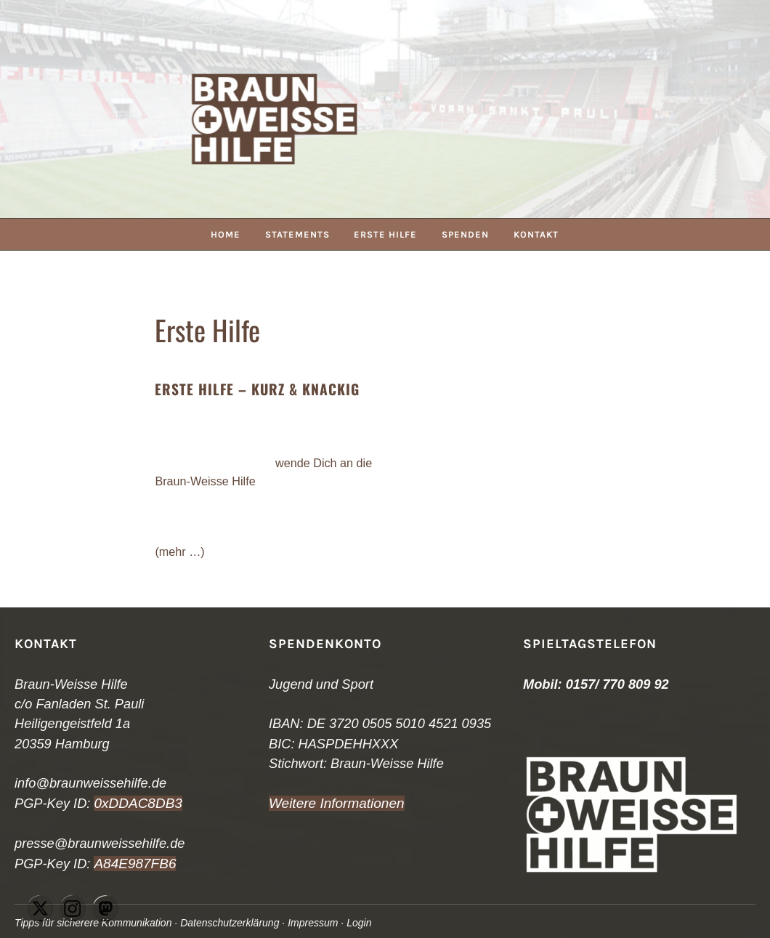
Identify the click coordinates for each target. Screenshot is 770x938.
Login (368, 923)
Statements (296, 234)
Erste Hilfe (386, 234)
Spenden (466, 234)
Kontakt (538, 234)
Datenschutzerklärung (235, 923)
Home (224, 234)
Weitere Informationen (334, 803)
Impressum (320, 923)
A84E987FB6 (133, 862)
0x (101, 803)
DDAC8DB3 (143, 803)
